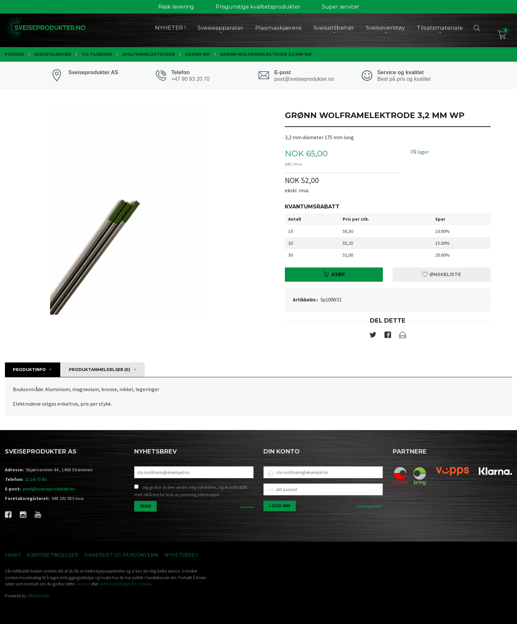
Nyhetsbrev (181, 555)
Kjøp (334, 274)
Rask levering (176, 7)
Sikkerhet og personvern (121, 555)
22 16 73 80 (35, 479)
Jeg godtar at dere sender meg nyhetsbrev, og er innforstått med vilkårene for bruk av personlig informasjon (190, 490)
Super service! (340, 7)
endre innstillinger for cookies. (125, 584)
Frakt (13, 555)
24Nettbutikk (38, 596)
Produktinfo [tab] (29, 369)
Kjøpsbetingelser (52, 555)
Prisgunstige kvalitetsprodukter (258, 7)
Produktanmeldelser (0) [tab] (99, 369)
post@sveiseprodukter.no (49, 489)
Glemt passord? (370, 506)
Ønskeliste (441, 274)
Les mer (247, 506)
